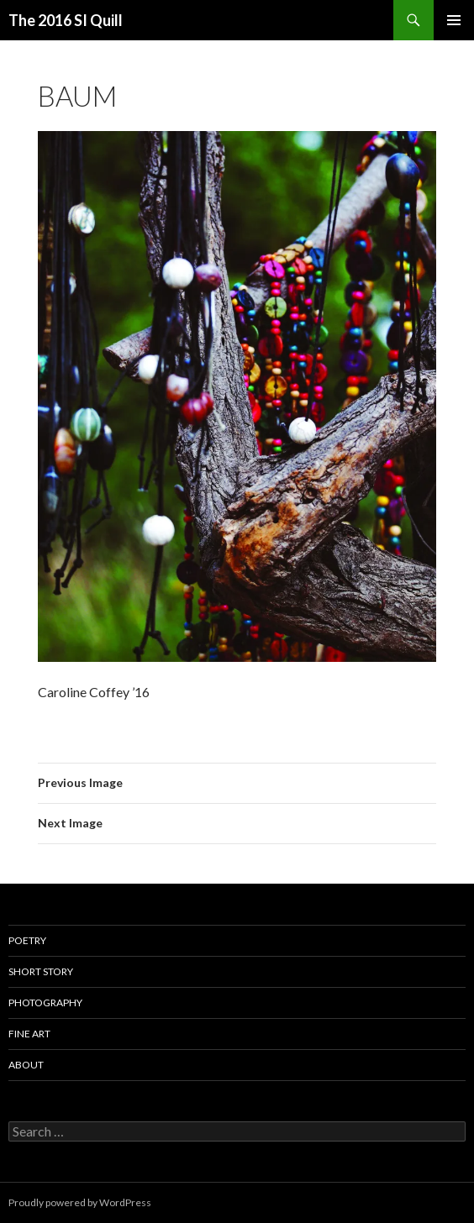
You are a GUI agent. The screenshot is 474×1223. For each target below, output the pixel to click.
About (26, 1064)
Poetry (27, 940)
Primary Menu (454, 20)
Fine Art (29, 1033)
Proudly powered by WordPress (79, 1202)
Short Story (40, 971)
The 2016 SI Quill (65, 20)
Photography (45, 1002)
